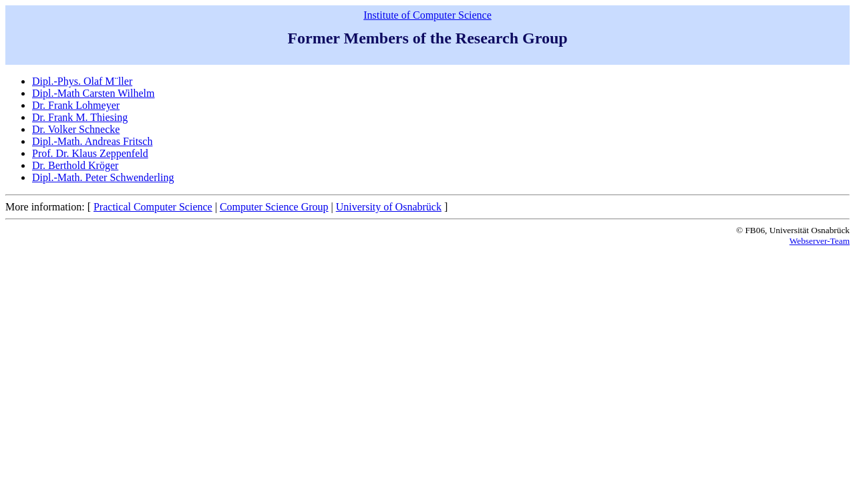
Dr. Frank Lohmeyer (76, 105)
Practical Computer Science (153, 206)
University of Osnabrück (389, 206)
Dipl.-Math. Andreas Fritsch (92, 141)
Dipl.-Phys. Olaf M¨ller (82, 81)
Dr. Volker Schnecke (76, 129)
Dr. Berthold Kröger (75, 165)
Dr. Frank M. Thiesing (80, 117)
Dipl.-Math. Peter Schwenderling (103, 177)
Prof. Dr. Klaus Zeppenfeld (90, 153)
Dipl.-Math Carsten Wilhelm (93, 93)
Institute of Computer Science (427, 15)
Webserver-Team (820, 241)
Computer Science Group (274, 206)
